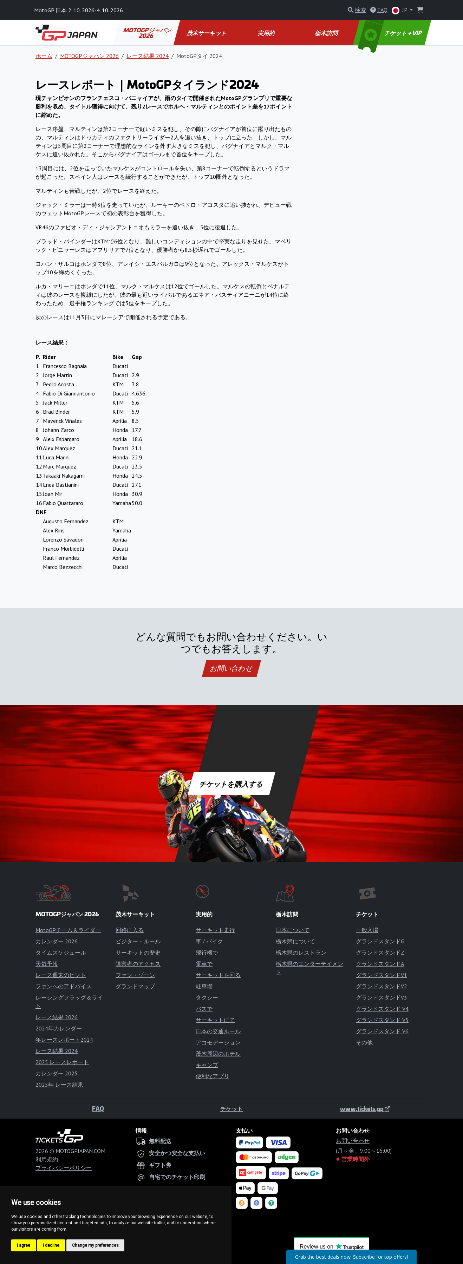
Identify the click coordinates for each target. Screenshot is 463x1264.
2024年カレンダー (58, 1028)
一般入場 (367, 930)
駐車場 (204, 986)
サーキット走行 (215, 930)
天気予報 (46, 963)
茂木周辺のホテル (218, 1053)
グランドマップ (135, 986)
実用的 (266, 32)
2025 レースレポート (62, 1062)
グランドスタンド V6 (382, 1031)
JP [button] (400, 10)
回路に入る (130, 930)
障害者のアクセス (138, 963)
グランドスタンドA (380, 963)
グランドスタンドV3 (381, 997)
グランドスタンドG (380, 941)
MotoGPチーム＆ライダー (68, 930)
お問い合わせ (231, 668)
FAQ (98, 1108)
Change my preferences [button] (95, 1245)
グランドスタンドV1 (381, 974)
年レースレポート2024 (64, 1039)
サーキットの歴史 (138, 952)
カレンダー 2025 (56, 1073)
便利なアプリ (212, 1076)
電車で (204, 963)
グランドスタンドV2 (381, 986)
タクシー (207, 997)
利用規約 (46, 1159)
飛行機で (207, 952)
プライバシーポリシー (63, 1167)
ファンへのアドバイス (63, 986)
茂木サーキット (207, 32)
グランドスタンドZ (380, 952)
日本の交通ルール (218, 1031)
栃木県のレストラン (301, 952)
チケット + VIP (390, 32)
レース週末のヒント (60, 974)
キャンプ (207, 1064)
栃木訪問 (326, 32)
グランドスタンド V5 (382, 1019)
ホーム (43, 55)
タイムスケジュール (60, 952)
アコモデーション (218, 1042)
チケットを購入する (231, 783)
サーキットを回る (218, 974)
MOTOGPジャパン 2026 (147, 33)
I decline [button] (51, 1245)
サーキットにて (215, 1019)
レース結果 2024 (147, 55)
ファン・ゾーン (135, 974)
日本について (292, 930)
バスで (204, 1008)
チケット (231, 1108)
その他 (364, 1042)
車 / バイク (209, 941)
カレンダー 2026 (56, 941)
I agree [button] (23, 1245)
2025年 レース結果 (59, 1084)
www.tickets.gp (365, 1108)
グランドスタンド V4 (382, 1008)
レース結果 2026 (56, 1017)
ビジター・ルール (138, 941)
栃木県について (295, 941)
